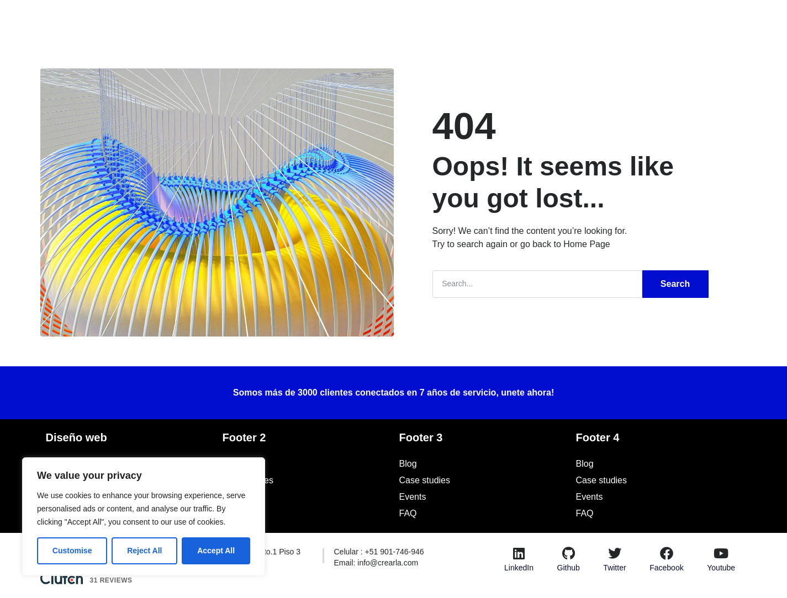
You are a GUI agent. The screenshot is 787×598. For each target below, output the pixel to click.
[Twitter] (614, 552)
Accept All (216, 550)
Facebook (666, 567)
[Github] (568, 552)
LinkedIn (519, 567)
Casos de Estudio (383, 19)
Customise (72, 550)
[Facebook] (666, 552)
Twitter (614, 567)
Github (568, 567)
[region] (143, 516)
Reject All (144, 550)
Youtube (721, 567)
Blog (444, 19)
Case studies (248, 479)
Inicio (200, 19)
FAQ (231, 512)
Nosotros (313, 19)
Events (236, 496)
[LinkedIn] (518, 552)
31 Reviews (111, 580)
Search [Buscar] (675, 283)
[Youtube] (721, 552)
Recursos (495, 19)
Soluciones (256, 19)
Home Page (586, 243)
